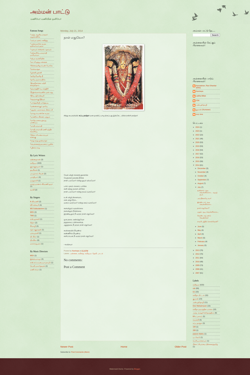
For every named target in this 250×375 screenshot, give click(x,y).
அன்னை (73, 253)
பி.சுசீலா (33, 240)
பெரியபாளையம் (199, 341)
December (202, 168)
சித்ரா (32, 223)
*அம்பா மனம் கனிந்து (39, 40)
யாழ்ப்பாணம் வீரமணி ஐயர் (41, 184)
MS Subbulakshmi (37, 209)
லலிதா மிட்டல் (199, 295)
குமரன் (196, 299)
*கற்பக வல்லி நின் (37, 59)
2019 (197, 146)
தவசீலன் (33, 170)
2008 (197, 269)
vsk (194, 288)
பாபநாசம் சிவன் (37, 174)
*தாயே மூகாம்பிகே (37, 80)
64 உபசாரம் (197, 316)
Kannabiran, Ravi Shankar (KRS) (206, 87)
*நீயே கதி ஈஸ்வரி (37, 96)
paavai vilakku (198, 334)
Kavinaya (199, 91)
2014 (197, 165)
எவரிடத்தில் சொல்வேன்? (207, 221)
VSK (197, 100)
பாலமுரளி (34, 233)
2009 (197, 265)
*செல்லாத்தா (35, 69)
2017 (197, 154)
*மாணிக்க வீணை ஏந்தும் (40, 117)
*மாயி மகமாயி (36, 126)
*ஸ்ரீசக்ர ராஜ (35, 148)
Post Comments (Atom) (80, 352)
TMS (32, 216)
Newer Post (66, 346)
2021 (197, 139)
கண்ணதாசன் (35, 160)
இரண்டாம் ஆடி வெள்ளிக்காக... (204, 203)
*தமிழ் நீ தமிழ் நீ (36, 76)
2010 (197, 262)
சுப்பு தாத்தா (197, 323)
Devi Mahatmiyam (200, 306)
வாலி (32, 190)
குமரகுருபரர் (35, 167)
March (200, 238)
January (201, 245)
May (199, 230)
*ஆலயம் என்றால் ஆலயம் (40, 49)
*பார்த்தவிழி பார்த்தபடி (39, 103)
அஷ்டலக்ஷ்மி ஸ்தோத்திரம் (203, 313)
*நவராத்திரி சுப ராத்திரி (39, 89)
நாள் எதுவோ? (203, 208)
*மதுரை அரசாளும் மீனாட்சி (41, 110)
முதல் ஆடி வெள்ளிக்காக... (208, 212)
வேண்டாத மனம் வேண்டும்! (204, 217)
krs (194, 292)
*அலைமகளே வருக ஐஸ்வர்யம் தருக (38, 45)
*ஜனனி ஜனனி (36, 73)
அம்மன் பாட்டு (50, 11)
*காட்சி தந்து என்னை (38, 62)
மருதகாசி (34, 181)
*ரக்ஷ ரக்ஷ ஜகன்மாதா (38, 141)
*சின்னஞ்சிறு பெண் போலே (41, 66)
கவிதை (81, 253)
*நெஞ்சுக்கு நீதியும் (37, 99)
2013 (197, 250)
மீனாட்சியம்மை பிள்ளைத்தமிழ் (205, 344)
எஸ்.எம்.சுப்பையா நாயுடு (40, 263)
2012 (197, 254)
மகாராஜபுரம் (35, 244)
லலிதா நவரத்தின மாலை (203, 309)
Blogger (137, 369)
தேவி (94, 253)
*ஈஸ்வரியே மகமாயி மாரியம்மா (38, 54)
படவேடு (196, 337)
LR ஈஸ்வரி (34, 205)
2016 (197, 157)
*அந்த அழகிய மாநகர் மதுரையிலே (39, 36)
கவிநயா (88, 253)
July (199, 187)
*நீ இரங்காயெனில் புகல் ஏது (41, 92)
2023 (197, 131)
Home (124, 346)
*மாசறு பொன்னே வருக (39, 113)
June (200, 226)
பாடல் (100, 253)
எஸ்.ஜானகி (35, 219)
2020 (197, 142)
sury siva (199, 114)
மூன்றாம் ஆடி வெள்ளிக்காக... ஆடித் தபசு (207, 192)
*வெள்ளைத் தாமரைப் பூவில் (41, 144)
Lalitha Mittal (201, 96)
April (200, 234)
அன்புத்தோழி (201, 105)
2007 (197, 273)
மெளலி (196, 320)
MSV (32, 212)
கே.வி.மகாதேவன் (37, 266)
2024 (197, 127)
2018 (197, 150)
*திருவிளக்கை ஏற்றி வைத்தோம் (38, 84)
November (202, 172)
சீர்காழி (33, 226)
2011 (197, 258)
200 (194, 330)
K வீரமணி (34, 202)
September (202, 180)
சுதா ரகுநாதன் (35, 230)
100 (194, 327)
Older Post (180, 346)
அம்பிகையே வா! (204, 198)
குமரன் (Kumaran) (203, 110)
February (201, 241)
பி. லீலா (33, 237)
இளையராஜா (35, 259)
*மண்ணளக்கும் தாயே (39, 106)
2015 (197, 161)
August (200, 183)
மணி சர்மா (34, 270)
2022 (197, 135)
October (201, 176)
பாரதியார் (34, 177)
